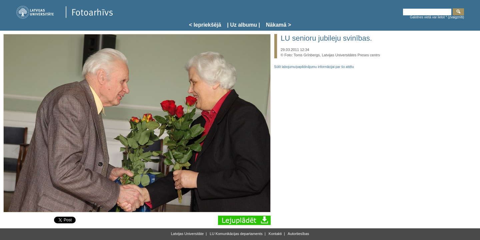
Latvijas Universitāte (187, 234)
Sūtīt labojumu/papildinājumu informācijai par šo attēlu (314, 67)
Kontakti (275, 234)
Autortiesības (298, 234)
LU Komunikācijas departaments (235, 234)
